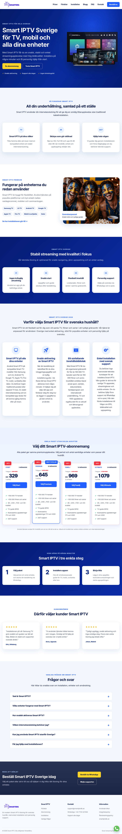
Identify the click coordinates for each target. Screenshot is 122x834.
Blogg (85, 4)
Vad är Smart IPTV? (22, 696)
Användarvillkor (104, 808)
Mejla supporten (87, 782)
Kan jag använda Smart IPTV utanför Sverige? (34, 734)
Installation (75, 4)
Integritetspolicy (104, 812)
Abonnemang (45, 812)
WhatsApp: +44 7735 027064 (78, 812)
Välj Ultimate (105, 485)
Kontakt (101, 4)
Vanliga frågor (46, 819)
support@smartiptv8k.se (76, 808)
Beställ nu (113, 4)
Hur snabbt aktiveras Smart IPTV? (28, 715)
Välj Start (16, 485)
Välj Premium (46, 484)
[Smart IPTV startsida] (11, 4)
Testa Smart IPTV (32, 66)
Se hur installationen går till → (15, 221)
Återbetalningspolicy (106, 815)
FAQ (92, 4)
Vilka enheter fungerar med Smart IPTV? (32, 706)
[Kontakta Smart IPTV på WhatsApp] (116, 828)
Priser (55, 4)
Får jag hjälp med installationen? (28, 744)
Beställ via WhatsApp (89, 775)
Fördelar (64, 4)
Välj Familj (76, 485)
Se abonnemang (11, 66)
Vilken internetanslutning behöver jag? (31, 725)
